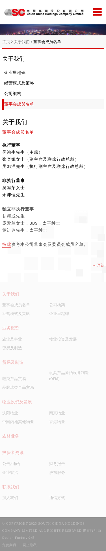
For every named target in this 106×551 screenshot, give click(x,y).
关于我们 (23, 41)
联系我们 (10, 487)
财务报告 (57, 463)
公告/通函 (11, 463)
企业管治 (10, 472)
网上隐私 (29, 545)
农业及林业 (12, 339)
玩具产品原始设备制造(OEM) (69, 375)
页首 (98, 265)
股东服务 (57, 472)
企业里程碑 (14, 72)
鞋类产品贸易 (14, 378)
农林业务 (10, 436)
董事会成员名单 (47, 41)
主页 (7, 41)
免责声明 (9, 545)
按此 (6, 244)
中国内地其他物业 (18, 421)
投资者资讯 (12, 452)
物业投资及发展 (63, 339)
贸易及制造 (12, 348)
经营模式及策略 (19, 83)
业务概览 (10, 328)
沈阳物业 (10, 412)
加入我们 (10, 497)
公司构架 (57, 304)
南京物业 (57, 412)
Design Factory (14, 537)
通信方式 (57, 497)
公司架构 (12, 93)
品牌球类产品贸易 (18, 387)
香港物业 (57, 421)
